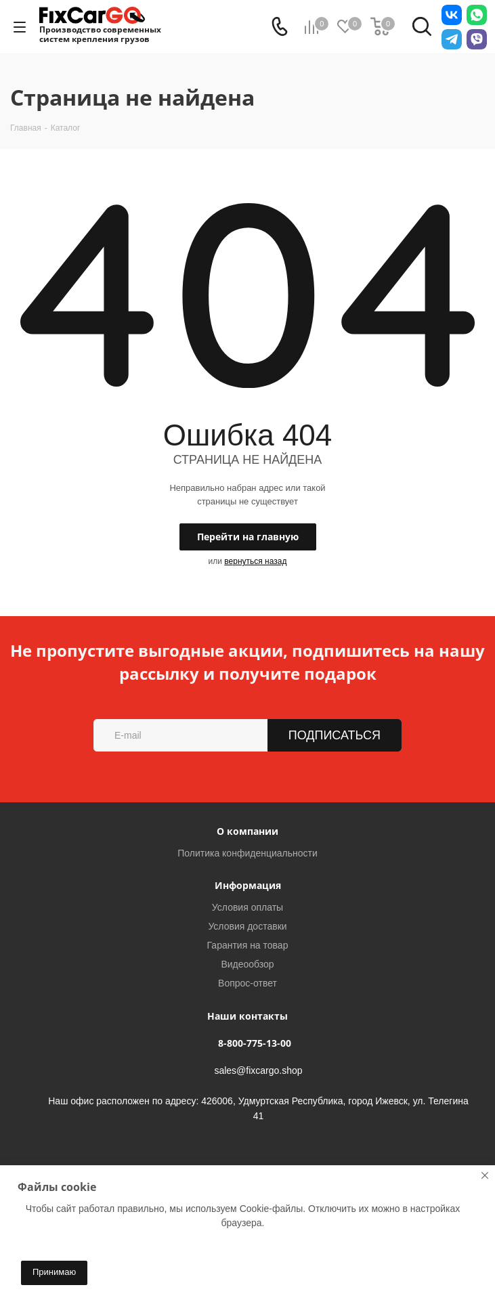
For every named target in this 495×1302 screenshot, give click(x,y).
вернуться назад (255, 561)
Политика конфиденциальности (247, 853)
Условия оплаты (247, 907)
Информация (248, 885)
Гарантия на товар (247, 945)
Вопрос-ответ (247, 983)
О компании (247, 831)
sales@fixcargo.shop (258, 1071)
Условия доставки (247, 926)
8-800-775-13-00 (254, 1043)
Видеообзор (247, 964)
